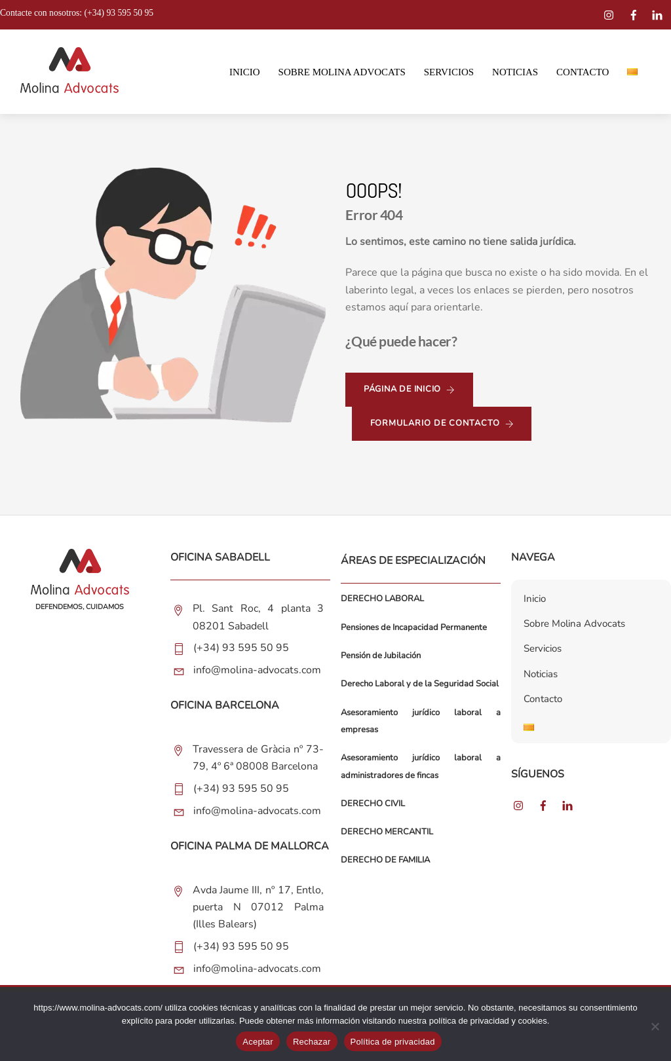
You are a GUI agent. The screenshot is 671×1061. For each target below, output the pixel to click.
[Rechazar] (654, 1026)
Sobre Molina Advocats (342, 72)
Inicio (244, 72)
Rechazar (312, 1042)
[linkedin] (658, 13)
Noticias (515, 72)
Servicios (449, 72)
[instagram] (611, 13)
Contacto (582, 72)
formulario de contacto (442, 425)
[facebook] (635, 13)
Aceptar (257, 1042)
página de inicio (409, 391)
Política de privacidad (393, 1042)
